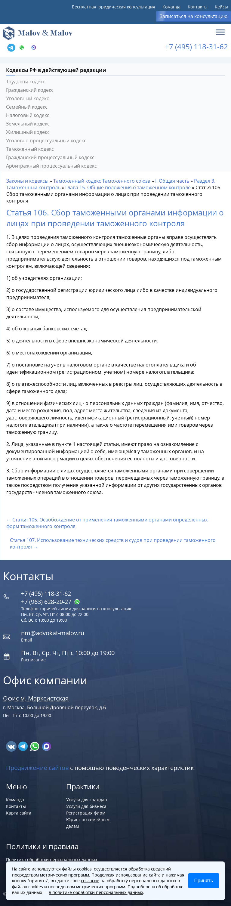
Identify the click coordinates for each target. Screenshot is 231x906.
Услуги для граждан (86, 799)
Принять (203, 880)
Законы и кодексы (27, 181)
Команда (171, 7)
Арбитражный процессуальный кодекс (51, 165)
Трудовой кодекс (25, 81)
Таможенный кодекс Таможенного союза (101, 181)
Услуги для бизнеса (86, 806)
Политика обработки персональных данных (51, 859)
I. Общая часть (172, 181)
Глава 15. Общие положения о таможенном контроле (128, 187)
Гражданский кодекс (30, 90)
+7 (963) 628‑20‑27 (50, 602)
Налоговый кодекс (27, 115)
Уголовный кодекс (27, 98)
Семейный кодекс (27, 107)
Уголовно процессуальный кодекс (46, 140)
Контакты (198, 7)
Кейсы (221, 7)
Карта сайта (18, 813)
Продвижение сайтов (37, 768)
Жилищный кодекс (28, 132)
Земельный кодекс (28, 123)
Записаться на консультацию (193, 16)
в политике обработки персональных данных (96, 892)
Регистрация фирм (85, 813)
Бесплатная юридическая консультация (113, 7)
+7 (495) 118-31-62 (196, 46)
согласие (90, 880)
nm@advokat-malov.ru (52, 633)
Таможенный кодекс (30, 149)
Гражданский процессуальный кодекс (50, 157)
